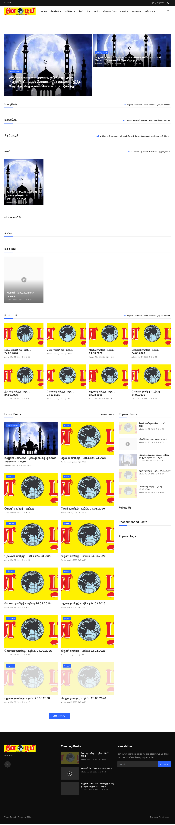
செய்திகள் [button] (55, 11)
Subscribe (164, 765)
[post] (48, 65)
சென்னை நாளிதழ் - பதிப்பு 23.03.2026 (150, 487)
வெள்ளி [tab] (136, 120)
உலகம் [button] (124, 11)
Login (152, 3)
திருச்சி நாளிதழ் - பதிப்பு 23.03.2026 (84, 651)
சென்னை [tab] (138, 104)
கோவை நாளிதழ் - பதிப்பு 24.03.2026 (66, 391)
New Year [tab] (153, 152)
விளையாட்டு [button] (110, 11)
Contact (7, 3)
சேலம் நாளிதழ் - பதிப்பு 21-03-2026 (152, 424)
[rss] (7, 765)
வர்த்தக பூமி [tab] (105, 136)
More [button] (166, 104)
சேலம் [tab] (145, 104)
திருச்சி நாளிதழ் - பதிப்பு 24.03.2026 (23, 391)
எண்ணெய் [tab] (158, 120)
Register (160, 3)
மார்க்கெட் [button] (70, 11)
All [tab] (125, 104)
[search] (168, 11)
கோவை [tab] (152, 104)
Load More (59, 716)
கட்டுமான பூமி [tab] (157, 136)
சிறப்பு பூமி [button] (85, 11)
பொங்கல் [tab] (135, 152)
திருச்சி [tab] (160, 104)
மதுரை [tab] (130, 104)
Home (44, 11)
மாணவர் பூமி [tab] (116, 136)
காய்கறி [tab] (144, 120)
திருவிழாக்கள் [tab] (164, 152)
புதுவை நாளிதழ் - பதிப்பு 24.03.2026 (23, 350)
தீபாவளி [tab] (144, 152)
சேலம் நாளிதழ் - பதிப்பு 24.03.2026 (107, 350)
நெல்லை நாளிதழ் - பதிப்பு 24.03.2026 (145, 352)
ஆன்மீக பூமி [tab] (128, 136)
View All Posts (107, 414)
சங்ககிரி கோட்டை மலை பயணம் (20, 294)
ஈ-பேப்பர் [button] (150, 11)
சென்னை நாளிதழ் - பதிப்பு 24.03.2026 (145, 393)
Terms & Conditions (159, 817)
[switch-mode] (169, 3)
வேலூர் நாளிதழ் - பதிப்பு (59, 350)
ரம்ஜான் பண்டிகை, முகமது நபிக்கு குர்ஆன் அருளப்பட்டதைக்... (21, 195)
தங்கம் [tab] (129, 120)
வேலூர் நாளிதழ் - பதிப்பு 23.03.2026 (84, 698)
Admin (8, 299)
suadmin (11, 91)
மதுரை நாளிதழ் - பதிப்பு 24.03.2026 (108, 391)
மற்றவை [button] (137, 11)
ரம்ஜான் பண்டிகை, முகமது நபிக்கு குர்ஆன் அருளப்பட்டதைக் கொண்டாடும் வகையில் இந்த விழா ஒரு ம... (129, 58)
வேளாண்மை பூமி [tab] (142, 136)
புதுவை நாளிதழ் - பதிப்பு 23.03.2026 (28, 698)
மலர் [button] (97, 11)
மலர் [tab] (151, 120)
